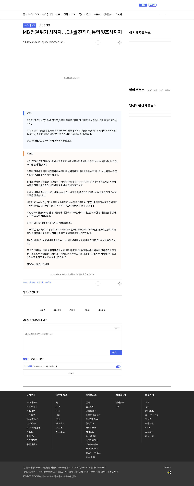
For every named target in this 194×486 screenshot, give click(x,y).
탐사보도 (60, 432)
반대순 (42, 359)
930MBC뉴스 (32, 419)
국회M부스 (91, 427)
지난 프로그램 (151, 415)
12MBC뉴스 (31, 423)
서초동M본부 (92, 419)
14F (117, 406)
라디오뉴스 (31, 436)
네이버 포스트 (165, 473)
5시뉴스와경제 (33, 427)
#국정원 (31, 282)
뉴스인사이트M (93, 453)
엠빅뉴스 (108, 14)
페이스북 (150, 473)
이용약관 (149, 423)
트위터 (155, 473)
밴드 (160, 473)
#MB (25, 282)
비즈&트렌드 (92, 444)
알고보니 (90, 406)
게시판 (148, 419)
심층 (58, 14)
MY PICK (163, 5)
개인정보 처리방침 (109, 472)
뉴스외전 (30, 411)
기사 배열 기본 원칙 (73, 472)
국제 (81, 14)
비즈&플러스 (92, 440)
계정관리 (149, 436)
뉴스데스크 (33, 14)
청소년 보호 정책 (92, 472)
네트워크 (60, 423)
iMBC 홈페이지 (168, 5)
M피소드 (90, 432)
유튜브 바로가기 (157, 14)
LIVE (147, 427)
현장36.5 (90, 423)
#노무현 (48, 282)
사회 (73, 14)
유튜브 (145, 473)
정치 (66, 14)
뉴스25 (29, 432)
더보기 (118, 14)
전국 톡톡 (90, 457)
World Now (90, 411)
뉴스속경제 (91, 436)
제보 (143, 5)
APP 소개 (149, 432)
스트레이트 (31, 440)
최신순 (26, 359)
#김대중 (40, 282)
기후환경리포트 (93, 415)
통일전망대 (31, 444)
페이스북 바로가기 (163, 14)
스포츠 (97, 14)
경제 (88, 14)
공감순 (34, 359)
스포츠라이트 (92, 448)
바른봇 (28, 366)
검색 (159, 5)
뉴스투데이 (47, 14)
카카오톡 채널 (170, 473)
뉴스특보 (30, 415)
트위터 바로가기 (169, 14)
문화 (58, 419)
